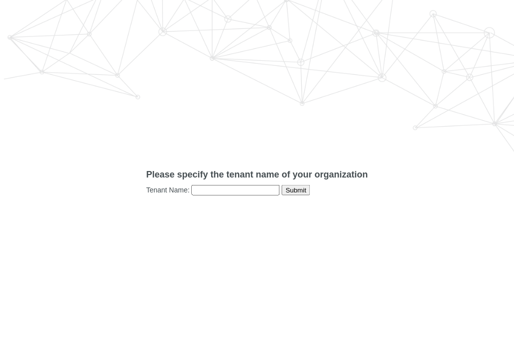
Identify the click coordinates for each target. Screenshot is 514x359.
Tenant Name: (167, 190)
